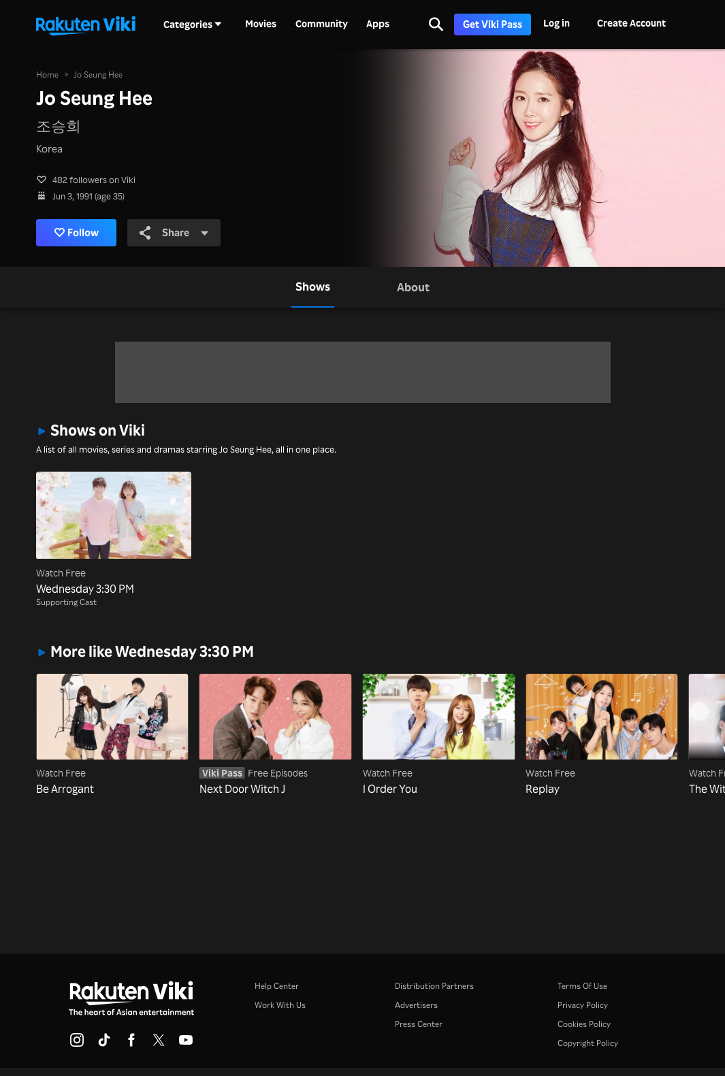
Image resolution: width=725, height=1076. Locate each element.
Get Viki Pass (492, 24)
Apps (377, 23)
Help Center (277, 986)
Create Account (631, 23)
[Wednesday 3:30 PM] (113, 534)
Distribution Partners (434, 986)
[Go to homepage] (85, 24)
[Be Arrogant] (112, 735)
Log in (556, 23)
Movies (260, 23)
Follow (79, 232)
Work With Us (280, 1005)
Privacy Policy (583, 1005)
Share (178, 232)
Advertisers (416, 1005)
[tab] (312, 287)
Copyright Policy (588, 1043)
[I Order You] (439, 735)
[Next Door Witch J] (275, 735)
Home (47, 74)
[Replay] (602, 735)
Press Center (418, 1024)
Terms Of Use (582, 986)
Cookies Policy (584, 1024)
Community (321, 23)
